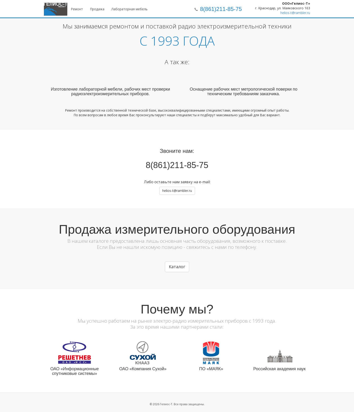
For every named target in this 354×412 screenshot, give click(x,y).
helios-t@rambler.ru (295, 13)
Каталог (177, 266)
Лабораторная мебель (129, 9)
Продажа (97, 9)
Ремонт (77, 9)
